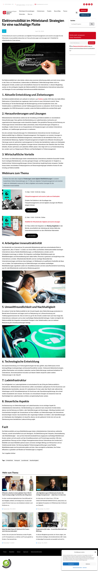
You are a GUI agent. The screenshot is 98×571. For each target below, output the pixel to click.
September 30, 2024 (9, 509)
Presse (4, 551)
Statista (40, 99)
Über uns (30, 14)
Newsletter (11, 551)
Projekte (49, 11)
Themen (65, 11)
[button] (95, 552)
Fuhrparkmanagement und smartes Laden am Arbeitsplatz (42, 196)
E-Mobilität (9, 460)
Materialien (22, 14)
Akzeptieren (71, 564)
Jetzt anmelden (31, 210)
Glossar (18, 551)
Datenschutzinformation (77, 567)
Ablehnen (88, 564)
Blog (4, 489)
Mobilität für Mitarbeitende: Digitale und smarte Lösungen (42, 222)
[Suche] (91, 24)
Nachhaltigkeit (34, 460)
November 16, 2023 (42, 509)
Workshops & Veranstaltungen (26, 11)
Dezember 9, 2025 (8, 543)
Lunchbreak (24, 460)
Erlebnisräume (40, 11)
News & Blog (57, 11)
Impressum (85, 567)
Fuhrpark (17, 460)
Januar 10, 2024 (41, 543)
